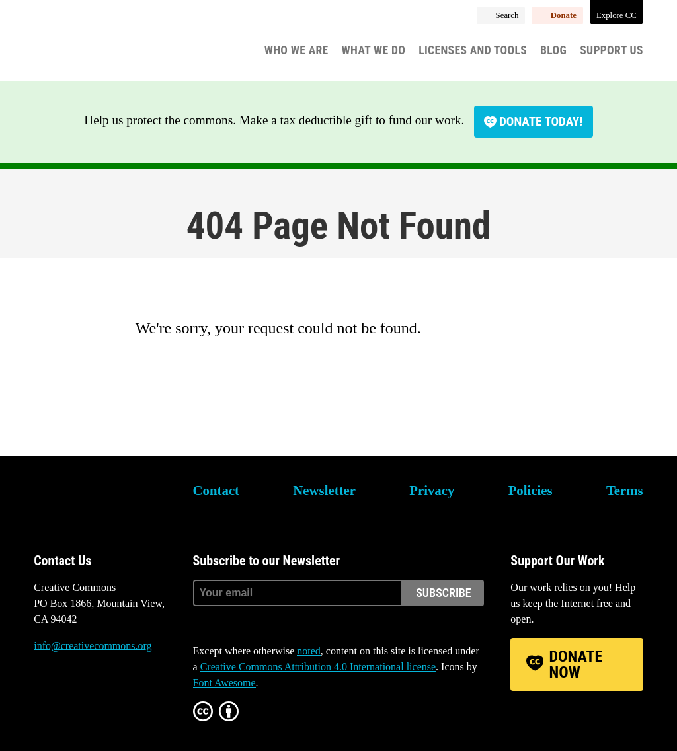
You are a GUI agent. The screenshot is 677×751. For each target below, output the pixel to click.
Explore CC (616, 15)
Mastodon (80, 695)
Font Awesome (224, 682)
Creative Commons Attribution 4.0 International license (318, 666)
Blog (553, 50)
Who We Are (296, 50)
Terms (624, 490)
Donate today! (540, 121)
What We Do (374, 50)
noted (309, 650)
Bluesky (44, 695)
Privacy (431, 490)
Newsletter (324, 490)
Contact (216, 490)
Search (507, 15)
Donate (564, 15)
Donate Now (576, 664)
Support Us (611, 50)
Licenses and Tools (472, 50)
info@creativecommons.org (92, 645)
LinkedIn (116, 695)
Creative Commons (97, 42)
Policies (530, 490)
